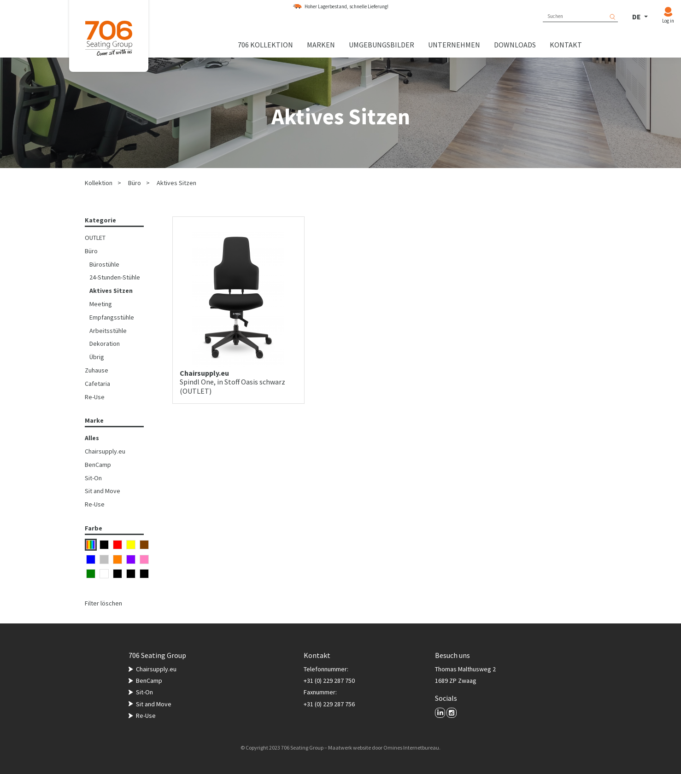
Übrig (96, 357)
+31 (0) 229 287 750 (329, 680)
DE (637, 16)
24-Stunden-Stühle (114, 277)
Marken (321, 44)
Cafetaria (97, 383)
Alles (92, 438)
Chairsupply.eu (105, 451)
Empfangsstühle (111, 317)
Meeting (100, 304)
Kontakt (566, 44)
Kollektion (98, 183)
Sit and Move (102, 491)
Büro (134, 183)
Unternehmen (454, 44)
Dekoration (104, 343)
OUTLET (95, 237)
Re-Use (95, 397)
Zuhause (96, 370)
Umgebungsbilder (381, 44)
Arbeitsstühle (108, 330)
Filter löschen (103, 603)
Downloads (515, 44)
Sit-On (93, 478)
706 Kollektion (265, 44)
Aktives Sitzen (176, 183)
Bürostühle (104, 264)
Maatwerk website (349, 747)
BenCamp (98, 464)
